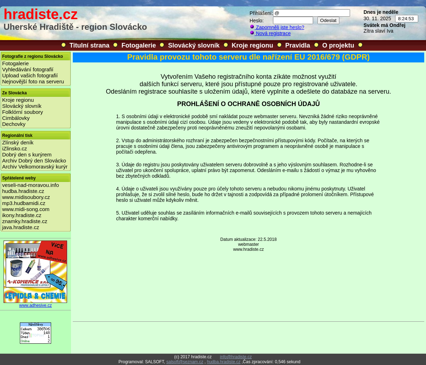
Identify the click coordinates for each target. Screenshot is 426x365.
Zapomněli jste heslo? (277, 27)
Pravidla (297, 45)
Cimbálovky (16, 118)
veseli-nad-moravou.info (30, 185)
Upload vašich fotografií (30, 75)
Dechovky (14, 124)
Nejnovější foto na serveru (33, 81)
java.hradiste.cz (20, 227)
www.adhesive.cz (35, 303)
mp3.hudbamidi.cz (23, 203)
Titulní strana (90, 45)
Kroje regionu (252, 45)
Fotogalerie (138, 45)
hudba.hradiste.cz (23, 191)
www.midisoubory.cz (26, 197)
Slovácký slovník (193, 45)
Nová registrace (270, 33)
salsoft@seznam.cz (184, 361)
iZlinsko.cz (14, 148)
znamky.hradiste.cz (24, 221)
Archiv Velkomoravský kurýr (34, 167)
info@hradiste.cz (236, 356)
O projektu (338, 45)
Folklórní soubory (22, 112)
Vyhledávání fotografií (28, 69)
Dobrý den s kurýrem (26, 154)
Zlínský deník (17, 142)
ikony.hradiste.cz (22, 215)
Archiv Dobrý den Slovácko (34, 160)
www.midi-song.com (25, 209)
